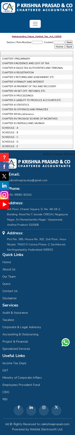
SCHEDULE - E (10, 146)
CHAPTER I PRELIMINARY (16, 58)
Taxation (8, 320)
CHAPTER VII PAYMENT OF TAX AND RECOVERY (29, 86)
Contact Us (10, 291)
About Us (9, 269)
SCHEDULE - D (10, 141)
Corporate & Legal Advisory (21, 327)
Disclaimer (9, 298)
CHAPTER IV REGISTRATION (18, 72)
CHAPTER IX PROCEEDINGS (17, 95)
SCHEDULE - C (10, 137)
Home (6, 262)
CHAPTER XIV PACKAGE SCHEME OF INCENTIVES (29, 118)
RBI (5, 399)
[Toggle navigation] (35, 24)
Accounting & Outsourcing (20, 334)
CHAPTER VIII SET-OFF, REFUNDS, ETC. (24, 91)
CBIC (6, 392)
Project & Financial (15, 342)
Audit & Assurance (15, 313)
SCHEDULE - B (10, 132)
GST (5, 370)
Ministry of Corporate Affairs (22, 378)
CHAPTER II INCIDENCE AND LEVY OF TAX (25, 63)
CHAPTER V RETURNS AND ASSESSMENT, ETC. (28, 77)
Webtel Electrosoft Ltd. (46, 429)
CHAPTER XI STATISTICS (15, 104)
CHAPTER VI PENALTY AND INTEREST (23, 81)
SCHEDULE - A (10, 127)
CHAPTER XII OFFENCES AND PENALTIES (25, 109)
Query (6, 284)
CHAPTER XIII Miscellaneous (18, 114)
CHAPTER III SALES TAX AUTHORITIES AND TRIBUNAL (32, 68)
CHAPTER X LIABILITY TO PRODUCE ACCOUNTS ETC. (32, 100)
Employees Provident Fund (21, 385)
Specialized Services (16, 349)
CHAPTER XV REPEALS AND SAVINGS (23, 123)
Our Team (9, 277)
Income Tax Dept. (14, 363)
